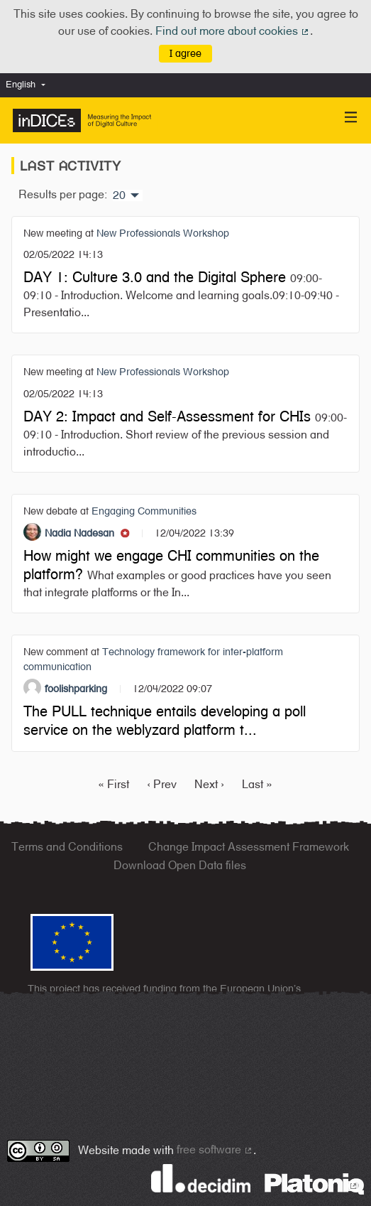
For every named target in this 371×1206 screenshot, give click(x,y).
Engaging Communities (144, 511)
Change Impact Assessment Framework (248, 847)
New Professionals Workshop (162, 233)
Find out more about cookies (232, 31)
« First (113, 784)
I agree (185, 53)
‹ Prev (162, 784)
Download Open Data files (179, 865)
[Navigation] (351, 117)
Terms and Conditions (67, 847)
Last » (257, 784)
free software (215, 1149)
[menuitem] (29, 84)
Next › (209, 784)
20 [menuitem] (119, 195)
